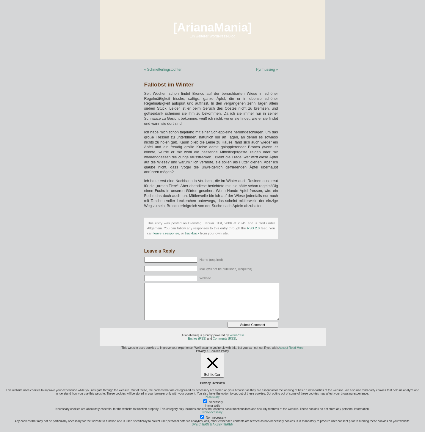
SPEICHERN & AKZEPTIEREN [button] (212, 424)
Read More (296, 347)
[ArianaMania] (212, 27)
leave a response (166, 233)
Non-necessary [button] (212, 412)
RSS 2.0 (253, 228)
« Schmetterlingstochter (163, 69)
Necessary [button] (212, 396)
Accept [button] (283, 347)
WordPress (237, 335)
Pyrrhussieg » (267, 69)
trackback (192, 233)
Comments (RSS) (224, 338)
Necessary (216, 402)
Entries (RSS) (197, 338)
